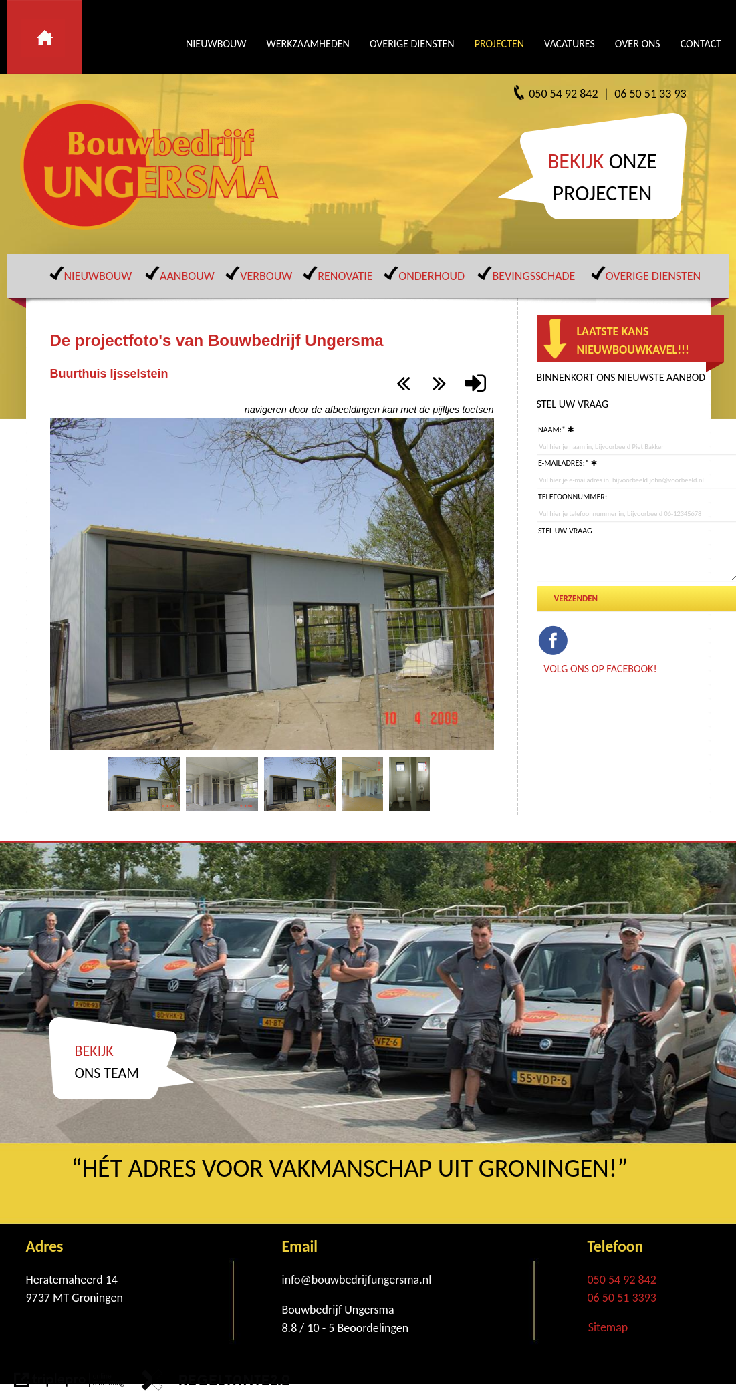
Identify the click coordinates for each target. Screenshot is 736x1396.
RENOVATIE (345, 276)
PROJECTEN (499, 43)
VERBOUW (266, 276)
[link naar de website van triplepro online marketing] (69, 1382)
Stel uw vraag (565, 530)
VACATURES (569, 43)
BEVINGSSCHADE (533, 276)
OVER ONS (637, 43)
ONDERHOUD (431, 276)
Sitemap (608, 1327)
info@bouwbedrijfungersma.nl (357, 1279)
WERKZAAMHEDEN (307, 43)
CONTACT (701, 43)
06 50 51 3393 (622, 1297)
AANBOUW (187, 276)
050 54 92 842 (622, 1279)
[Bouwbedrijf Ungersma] (154, 165)
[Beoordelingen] (371, 1327)
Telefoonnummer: (572, 496)
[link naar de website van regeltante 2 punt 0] (216, 1382)
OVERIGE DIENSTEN (412, 43)
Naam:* (552, 429)
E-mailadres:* (563, 463)
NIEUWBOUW (216, 43)
